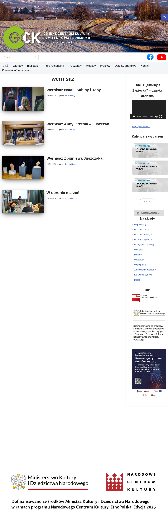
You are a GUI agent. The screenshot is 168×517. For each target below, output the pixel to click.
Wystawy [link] (138, 250)
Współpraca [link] (140, 265)
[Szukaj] (17, 57)
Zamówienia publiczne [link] (145, 270)
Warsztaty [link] (139, 260)
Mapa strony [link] (140, 224)
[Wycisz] (156, 116)
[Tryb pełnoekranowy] (160, 116)
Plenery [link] (138, 255)
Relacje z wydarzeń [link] (143, 239)
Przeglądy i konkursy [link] (144, 244)
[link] (164, 17)
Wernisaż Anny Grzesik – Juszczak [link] (77, 124)
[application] (149, 109)
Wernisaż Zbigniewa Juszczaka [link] (74, 158)
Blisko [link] (137, 280)
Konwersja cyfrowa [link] (143, 275)
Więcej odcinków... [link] (141, 126)
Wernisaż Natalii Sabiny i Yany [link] (73, 90)
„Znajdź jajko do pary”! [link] (146, 150)
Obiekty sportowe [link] (125, 65)
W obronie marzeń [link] (62, 193)
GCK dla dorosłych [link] (143, 234)
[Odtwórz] (134, 116)
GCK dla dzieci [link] (141, 229)
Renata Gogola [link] (71, 95)
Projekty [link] (105, 65)
